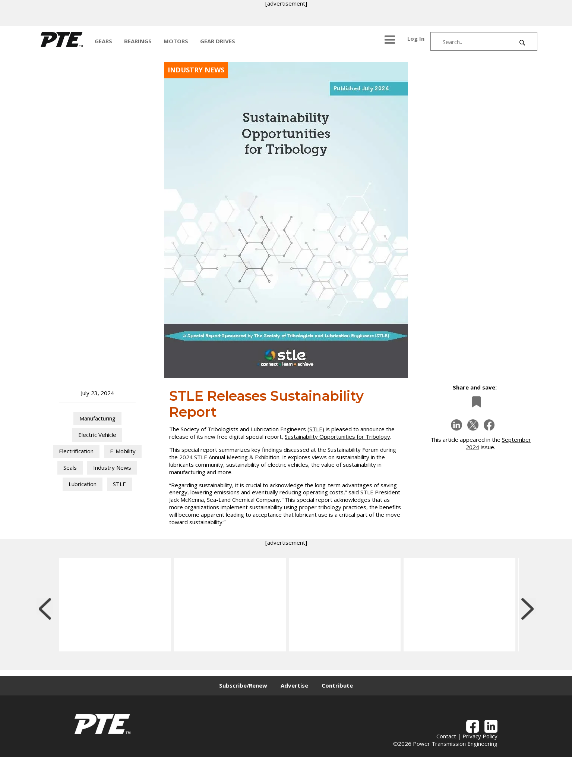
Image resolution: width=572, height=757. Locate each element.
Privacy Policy (479, 736)
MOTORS (176, 41)
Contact (446, 736)
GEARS (103, 41)
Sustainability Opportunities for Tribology (337, 436)
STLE (315, 429)
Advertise (294, 685)
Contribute (337, 685)
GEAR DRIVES (217, 41)
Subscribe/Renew (243, 685)
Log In (415, 38)
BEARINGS (138, 41)
